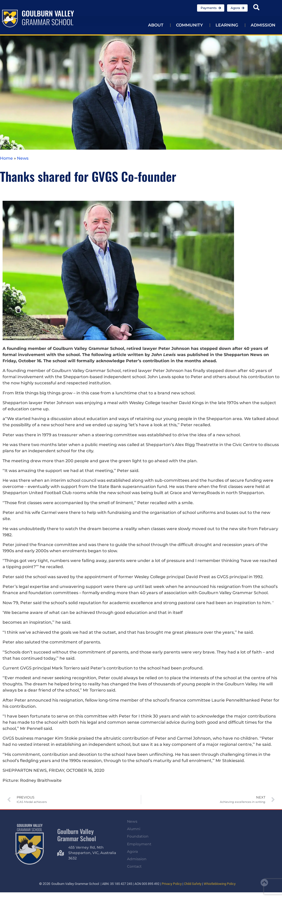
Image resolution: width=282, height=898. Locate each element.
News (22, 158)
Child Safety (192, 884)
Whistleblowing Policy (220, 884)
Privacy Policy (172, 884)
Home (6, 158)
